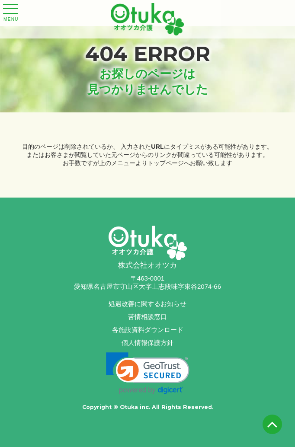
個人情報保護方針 (147, 342)
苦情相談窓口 (147, 317)
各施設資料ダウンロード (147, 330)
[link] (147, 373)
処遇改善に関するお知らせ (147, 304)
